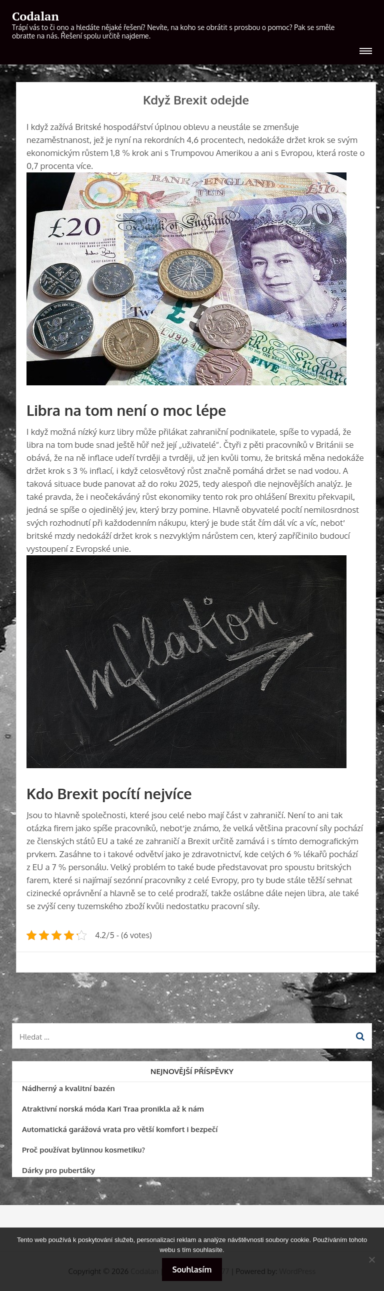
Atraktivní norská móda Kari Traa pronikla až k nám (113, 1109)
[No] (371, 1260)
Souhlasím (192, 1270)
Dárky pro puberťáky (58, 1170)
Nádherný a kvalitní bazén (68, 1088)
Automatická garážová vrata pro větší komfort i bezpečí (120, 1129)
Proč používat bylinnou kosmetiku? (83, 1150)
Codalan (35, 16)
